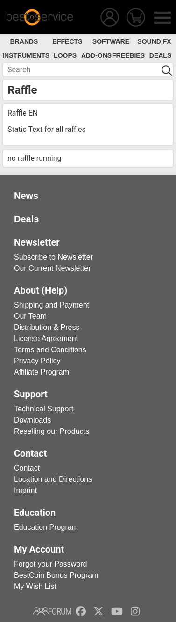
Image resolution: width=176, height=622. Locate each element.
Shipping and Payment (51, 305)
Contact (27, 468)
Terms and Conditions (50, 350)
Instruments (25, 55)
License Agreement (46, 338)
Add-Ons (96, 55)
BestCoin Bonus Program (56, 575)
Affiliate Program (41, 372)
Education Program (46, 527)
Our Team (30, 316)
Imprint (25, 490)
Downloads (32, 420)
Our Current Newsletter (52, 268)
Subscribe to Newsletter (53, 257)
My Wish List (35, 586)
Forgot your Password (50, 564)
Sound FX (154, 41)
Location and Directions (53, 479)
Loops (65, 55)
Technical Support (43, 409)
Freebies (128, 55)
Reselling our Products (51, 431)
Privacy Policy (37, 361)
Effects (68, 41)
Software (110, 41)
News (26, 196)
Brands (24, 41)
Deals (160, 55)
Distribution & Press (47, 327)
